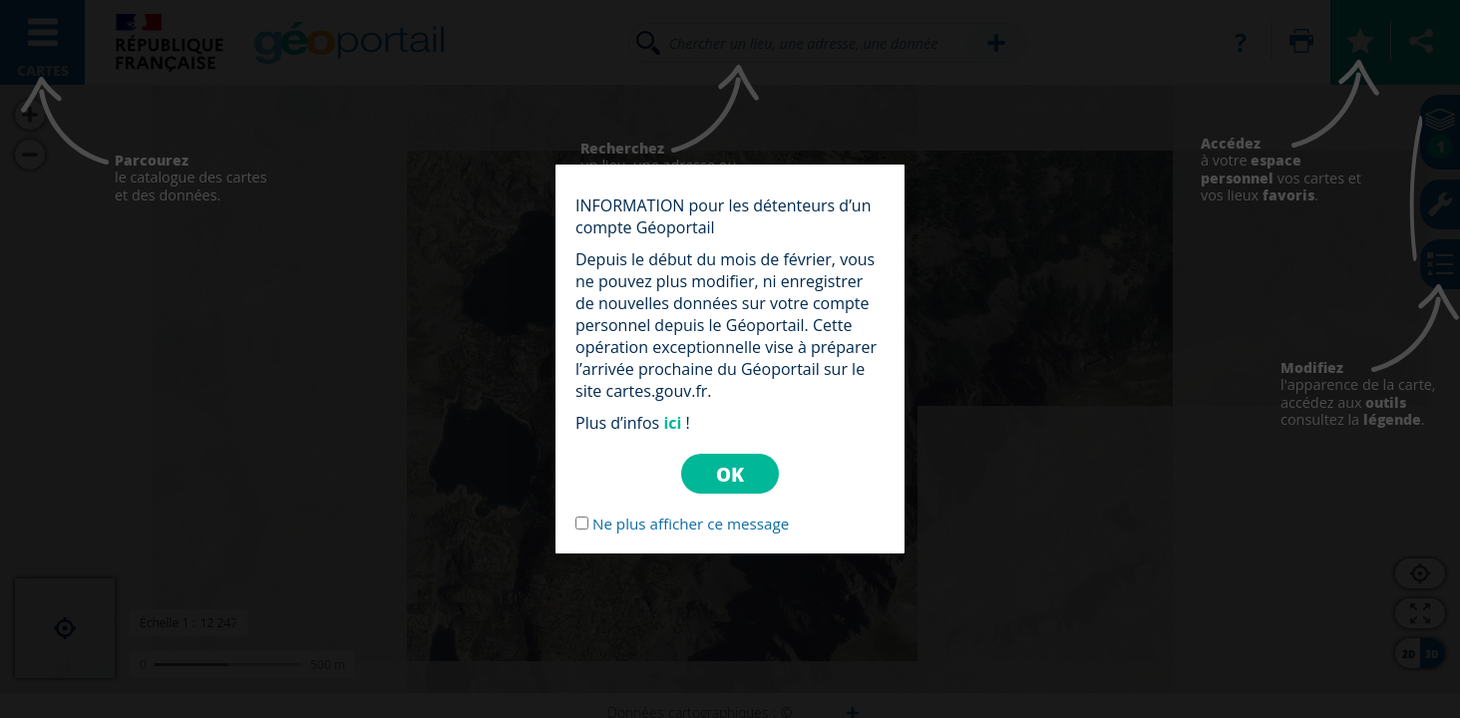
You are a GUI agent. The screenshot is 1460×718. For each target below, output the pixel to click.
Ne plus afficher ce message (690, 524)
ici (672, 423)
